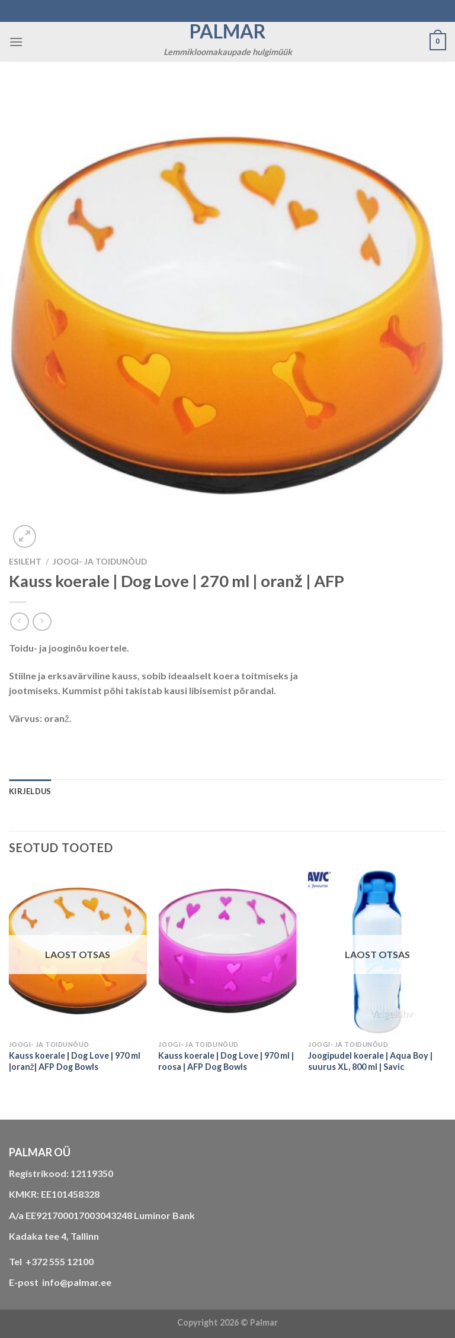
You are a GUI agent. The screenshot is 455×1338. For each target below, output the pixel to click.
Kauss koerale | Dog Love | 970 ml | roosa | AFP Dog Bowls (226, 1061)
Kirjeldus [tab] (30, 791)
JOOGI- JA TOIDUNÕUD (100, 561)
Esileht (25, 561)
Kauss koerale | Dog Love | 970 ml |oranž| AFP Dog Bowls (74, 1061)
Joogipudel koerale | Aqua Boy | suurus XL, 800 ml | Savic (370, 1061)
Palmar (228, 31)
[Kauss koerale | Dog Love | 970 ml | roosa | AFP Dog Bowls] (227, 951)
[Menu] (16, 41)
